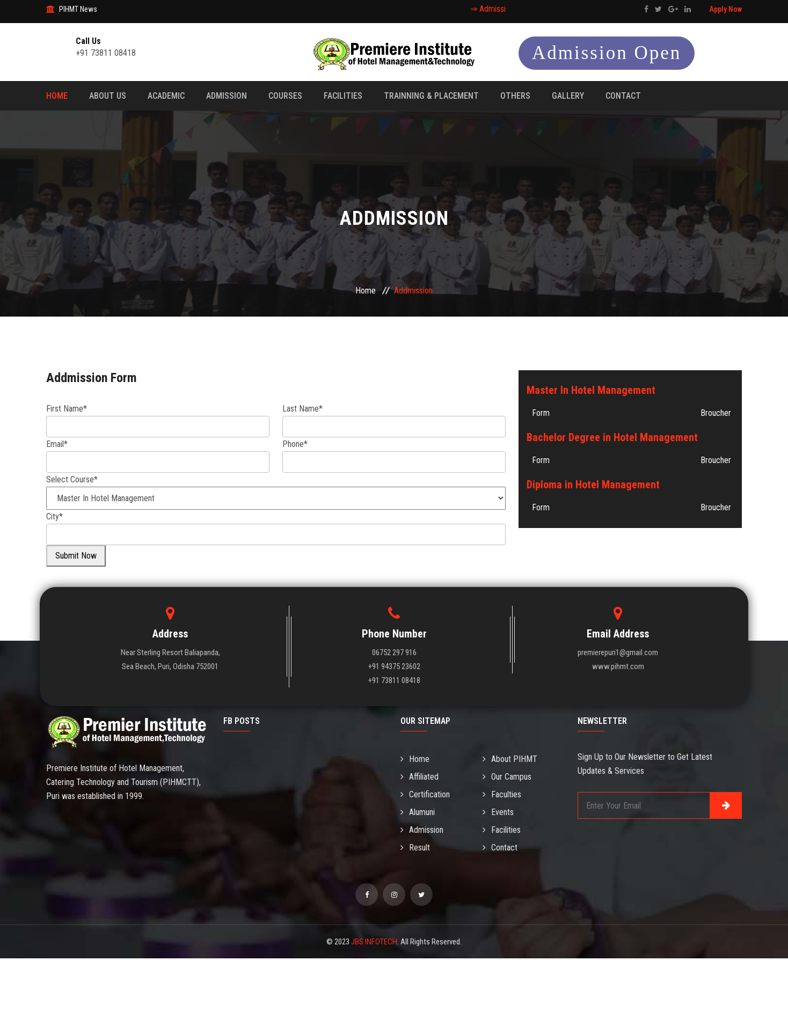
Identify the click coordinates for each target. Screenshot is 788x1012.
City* (54, 516)
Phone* (295, 444)
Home (57, 96)
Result (415, 847)
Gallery (568, 96)
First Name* (66, 409)
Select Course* (72, 479)
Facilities (343, 96)
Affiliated (419, 777)
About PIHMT (510, 759)
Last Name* (302, 409)
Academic (166, 96)
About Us (107, 96)
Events (498, 812)
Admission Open (606, 52)
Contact (623, 96)
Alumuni (417, 812)
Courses (285, 96)
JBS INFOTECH (374, 942)
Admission (226, 96)
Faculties (502, 794)
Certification (425, 794)
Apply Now (725, 9)
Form (541, 413)
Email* (57, 444)
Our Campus (507, 777)
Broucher (716, 413)
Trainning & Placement (431, 96)
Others (515, 96)
